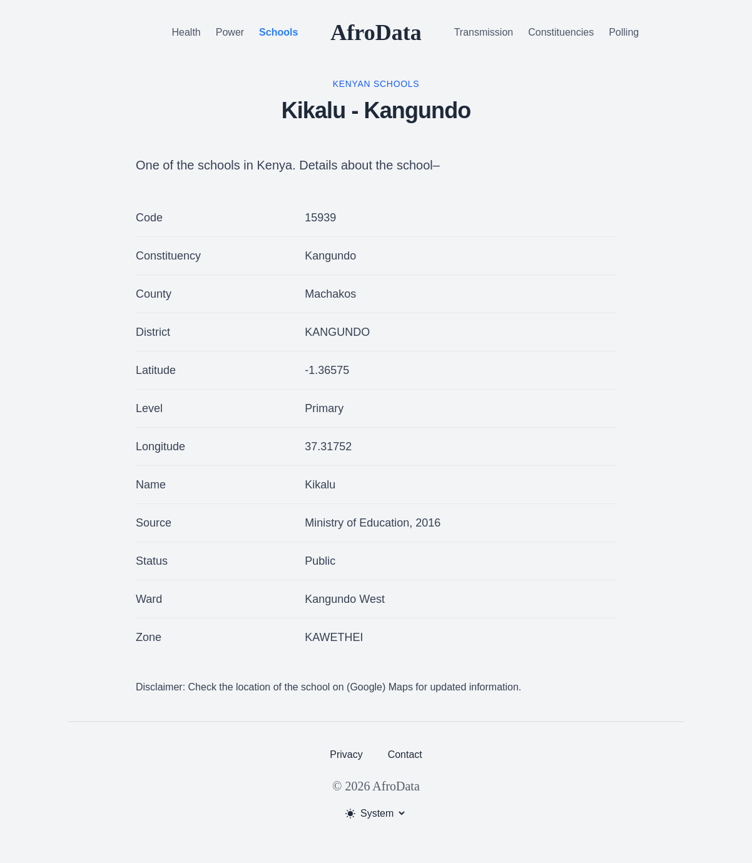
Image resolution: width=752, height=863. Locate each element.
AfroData (375, 32)
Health (186, 32)
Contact (405, 754)
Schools (278, 32)
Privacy (346, 754)
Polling (624, 32)
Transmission (484, 32)
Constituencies (561, 32)
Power (230, 32)
